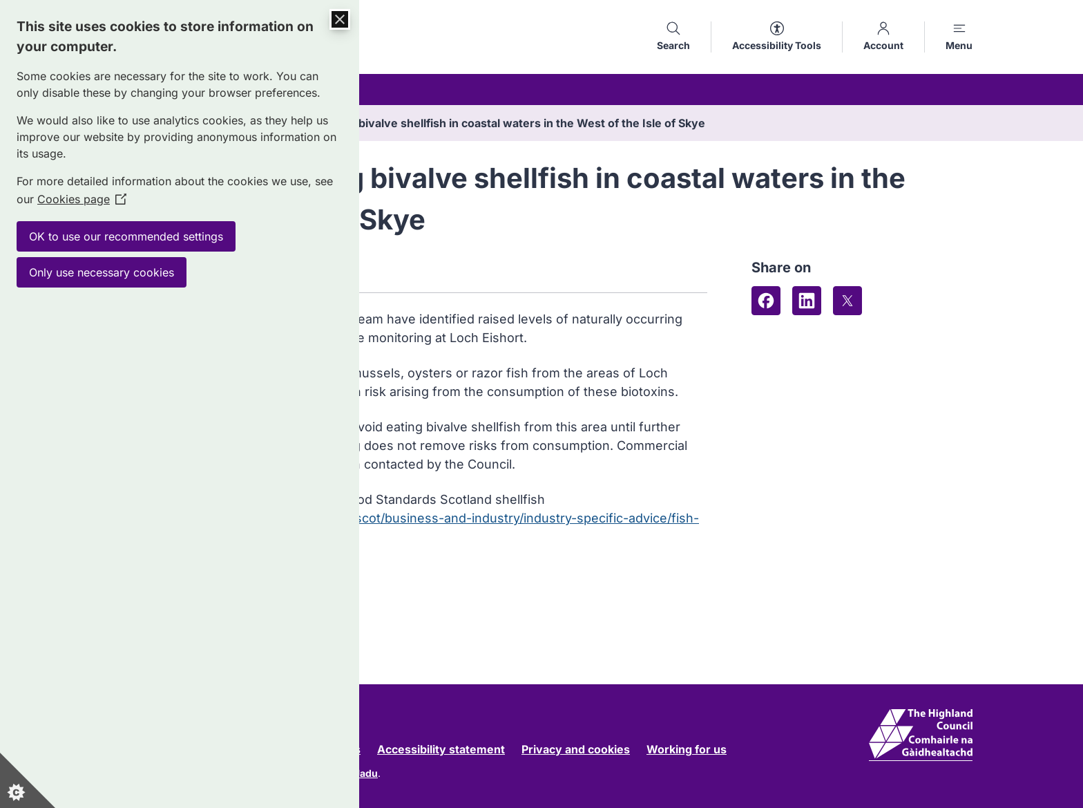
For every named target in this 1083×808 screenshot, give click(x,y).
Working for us (686, 749)
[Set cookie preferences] (27, 780)
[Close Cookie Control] (340, 19)
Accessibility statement (441, 749)
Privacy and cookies (575, 749)
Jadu (366, 773)
